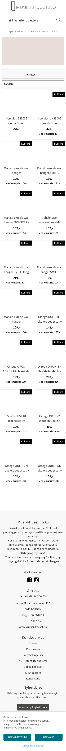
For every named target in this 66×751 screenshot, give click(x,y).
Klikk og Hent (33, 672)
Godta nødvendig (17, 737)
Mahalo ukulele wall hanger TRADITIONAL (16, 321)
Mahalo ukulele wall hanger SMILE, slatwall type (49, 172)
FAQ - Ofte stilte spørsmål (33, 661)
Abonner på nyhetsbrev (33, 707)
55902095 (35, 621)
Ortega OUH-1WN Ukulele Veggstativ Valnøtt (49, 470)
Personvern (33, 649)
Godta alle (48, 737)
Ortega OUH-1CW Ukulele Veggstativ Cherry (16, 470)
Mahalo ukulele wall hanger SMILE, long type (16, 272)
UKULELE (20, 31)
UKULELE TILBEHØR (38, 31)
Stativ (53, 31)
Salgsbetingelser (33, 655)
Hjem (11, 31)
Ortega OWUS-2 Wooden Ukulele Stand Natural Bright (49, 420)
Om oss (33, 643)
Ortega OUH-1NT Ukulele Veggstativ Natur (49, 321)
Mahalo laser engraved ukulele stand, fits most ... (49, 222)
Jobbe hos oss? (33, 666)
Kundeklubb (33, 678)
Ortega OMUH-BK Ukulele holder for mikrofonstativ (49, 371)
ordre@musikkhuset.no (33, 627)
